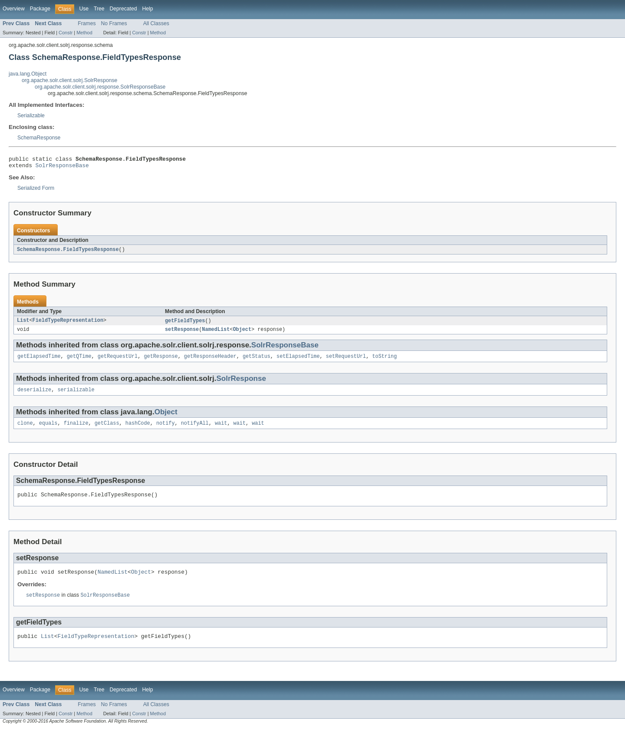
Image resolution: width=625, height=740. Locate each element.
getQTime (79, 361)
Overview (14, 9)
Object (242, 333)
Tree (99, 9)
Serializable (31, 115)
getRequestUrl (118, 361)
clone (25, 429)
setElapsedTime (298, 361)
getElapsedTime (39, 361)
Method (84, 32)
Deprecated (123, 9)
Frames (86, 23)
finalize (76, 429)
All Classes (156, 23)
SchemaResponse (38, 138)
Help (147, 9)
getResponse (161, 361)
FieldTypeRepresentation (68, 323)
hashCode (137, 429)
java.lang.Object (27, 74)
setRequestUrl (346, 361)
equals (48, 429)
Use (84, 9)
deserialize (34, 395)
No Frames (114, 23)
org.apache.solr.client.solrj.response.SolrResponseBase (100, 87)
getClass (107, 429)
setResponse (182, 333)
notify (165, 429)
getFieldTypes (185, 323)
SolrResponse (241, 384)
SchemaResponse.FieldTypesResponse (68, 252)
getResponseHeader (210, 361)
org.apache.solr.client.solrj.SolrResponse (69, 80)
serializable (75, 395)
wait (221, 429)
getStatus (256, 361)
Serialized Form (35, 191)
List (23, 323)
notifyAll (195, 429)
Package (40, 9)
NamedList (216, 333)
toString (384, 361)
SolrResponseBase (62, 168)
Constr (65, 32)
